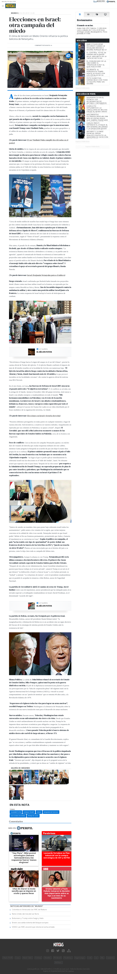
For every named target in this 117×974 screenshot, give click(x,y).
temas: (12, 809)
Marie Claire (27, 958)
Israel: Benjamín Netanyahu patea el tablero (46, 275)
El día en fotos (44, 352)
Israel (39, 812)
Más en (20, 828)
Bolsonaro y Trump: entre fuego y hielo (28, 918)
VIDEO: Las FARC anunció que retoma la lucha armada (33, 927)
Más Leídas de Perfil (86, 94)
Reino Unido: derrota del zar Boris (25, 914)
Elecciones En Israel (18, 816)
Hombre (47, 958)
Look (90, 958)
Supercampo (80, 958)
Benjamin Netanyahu (51, 812)
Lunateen (110, 958)
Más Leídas (82, 40)
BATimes (58, 962)
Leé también (43, 349)
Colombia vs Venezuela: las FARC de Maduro (29, 909)
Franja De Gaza (33, 816)
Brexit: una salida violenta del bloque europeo (30, 922)
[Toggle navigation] (3, 5)
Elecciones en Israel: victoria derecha (43, 416)
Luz (96, 958)
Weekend (57, 958)
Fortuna (38, 958)
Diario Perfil (7, 958)
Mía (102, 958)
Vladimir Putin (16, 812)
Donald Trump (29, 812)
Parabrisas (68, 958)
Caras (18, 958)
